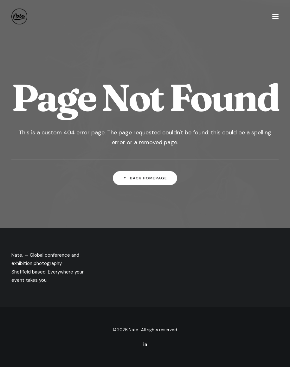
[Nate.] (19, 16)
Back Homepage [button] (145, 178)
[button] (275, 16)
